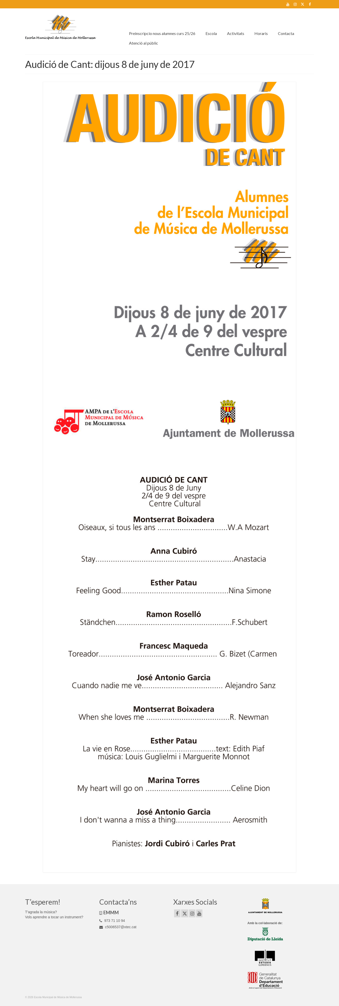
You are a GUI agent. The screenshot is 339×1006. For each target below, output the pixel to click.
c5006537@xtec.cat (118, 927)
